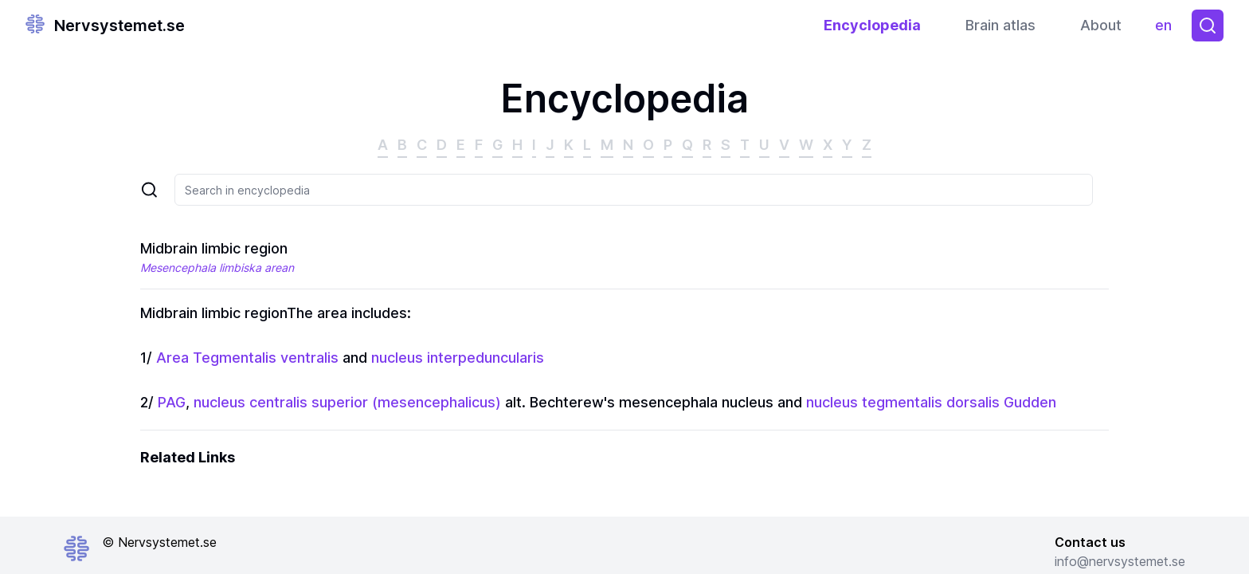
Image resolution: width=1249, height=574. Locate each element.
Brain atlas (1000, 25)
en (1167, 29)
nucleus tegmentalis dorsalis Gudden (931, 402)
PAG (172, 402)
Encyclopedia (872, 25)
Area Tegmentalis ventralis (247, 357)
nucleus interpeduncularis (457, 357)
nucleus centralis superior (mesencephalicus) (347, 402)
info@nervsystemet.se (1120, 561)
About (1101, 25)
